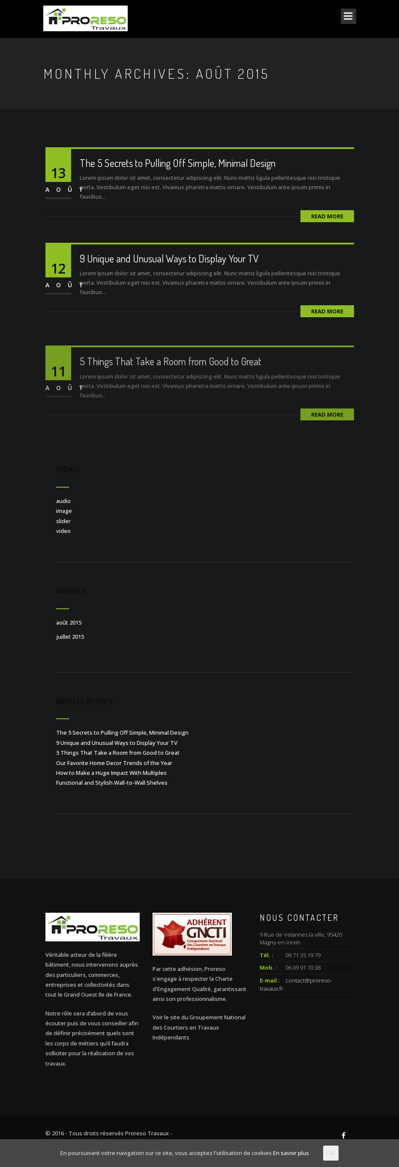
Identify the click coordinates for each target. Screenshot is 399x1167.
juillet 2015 (70, 636)
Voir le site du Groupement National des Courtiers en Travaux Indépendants (199, 1027)
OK (331, 1153)
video (63, 531)
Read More (327, 216)
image (64, 511)
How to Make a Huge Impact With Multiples (111, 773)
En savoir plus (291, 1153)
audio (63, 501)
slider (63, 521)
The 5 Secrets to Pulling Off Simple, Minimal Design (178, 163)
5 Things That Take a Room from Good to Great (170, 374)
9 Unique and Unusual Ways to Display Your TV (169, 258)
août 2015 (68, 622)
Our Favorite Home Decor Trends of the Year (114, 763)
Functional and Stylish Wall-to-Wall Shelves (112, 782)
